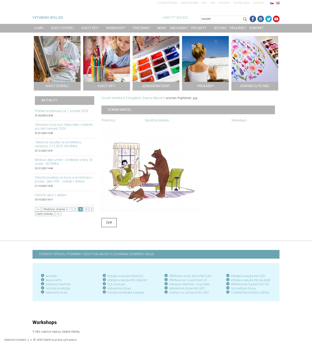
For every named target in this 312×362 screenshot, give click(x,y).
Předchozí (108, 120)
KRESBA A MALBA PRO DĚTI (248, 276)
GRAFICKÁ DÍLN (55, 292)
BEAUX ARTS (54, 280)
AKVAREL (51, 276)
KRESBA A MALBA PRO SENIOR (126, 280)
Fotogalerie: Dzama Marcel (144, 98)
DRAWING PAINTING (58, 284)
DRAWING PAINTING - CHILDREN (189, 284)
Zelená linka (242, 3)
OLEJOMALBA (116, 284)
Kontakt (258, 3)
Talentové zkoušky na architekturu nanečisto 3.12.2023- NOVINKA (58, 144)
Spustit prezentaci (157, 120)
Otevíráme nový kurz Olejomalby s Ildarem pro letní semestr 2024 (64, 127)
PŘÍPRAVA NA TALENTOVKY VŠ (188, 280)
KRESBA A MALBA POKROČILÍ (125, 276)
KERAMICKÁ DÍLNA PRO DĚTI (187, 288)
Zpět (109, 222)
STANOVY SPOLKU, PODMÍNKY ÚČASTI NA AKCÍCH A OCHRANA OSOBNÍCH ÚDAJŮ (96, 254)
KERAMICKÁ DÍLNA (119, 288)
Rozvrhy (224, 3)
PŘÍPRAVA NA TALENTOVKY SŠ (250, 284)
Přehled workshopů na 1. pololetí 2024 (61, 111)
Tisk (212, 3)
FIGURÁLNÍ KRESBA (58, 288)
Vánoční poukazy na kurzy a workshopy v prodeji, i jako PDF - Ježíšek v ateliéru (64, 179)
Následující (239, 120)
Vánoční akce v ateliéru (51, 195)
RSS (204, 3)
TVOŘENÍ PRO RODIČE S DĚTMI (250, 292)
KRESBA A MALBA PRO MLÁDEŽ (251, 280)
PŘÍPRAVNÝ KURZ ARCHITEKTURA (190, 276)
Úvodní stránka (167, 3)
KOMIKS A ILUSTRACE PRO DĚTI (189, 292)
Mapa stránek (190, 3)
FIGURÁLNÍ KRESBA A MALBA (125, 292)
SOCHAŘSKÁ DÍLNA (243, 288)
